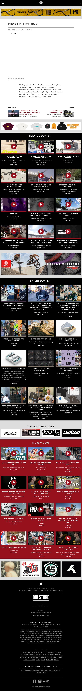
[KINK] (41, 12)
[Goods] (51, 433)
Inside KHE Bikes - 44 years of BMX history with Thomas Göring (41, 407)
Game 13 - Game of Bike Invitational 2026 (41, 493)
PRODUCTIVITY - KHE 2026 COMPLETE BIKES (41, 369)
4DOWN (56, 659)
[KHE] (71, 569)
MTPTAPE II (14, 214)
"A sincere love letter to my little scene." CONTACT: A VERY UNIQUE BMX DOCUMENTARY (68, 306)
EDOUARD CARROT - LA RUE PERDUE (68, 157)
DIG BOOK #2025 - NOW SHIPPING (68, 340)
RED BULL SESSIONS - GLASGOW (13, 548)
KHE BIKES (58, 654)
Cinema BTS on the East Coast (41, 520)
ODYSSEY (53, 656)
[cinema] (41, 264)
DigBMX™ (51, 589)
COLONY (55, 652)
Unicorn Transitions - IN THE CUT (14, 464)
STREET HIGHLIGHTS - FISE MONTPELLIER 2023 (41, 157)
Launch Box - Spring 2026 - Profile (41, 464)
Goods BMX (51, 669)
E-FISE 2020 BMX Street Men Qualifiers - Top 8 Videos (41, 242)
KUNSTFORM (26, 656)
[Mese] (10, 433)
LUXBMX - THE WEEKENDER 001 (56, 111)
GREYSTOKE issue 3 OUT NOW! (14, 369)
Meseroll (59, 669)
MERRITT (47, 656)
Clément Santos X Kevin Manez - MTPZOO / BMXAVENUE (41, 215)
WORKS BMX (49, 659)
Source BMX (49, 671)
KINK (21, 656)
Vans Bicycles (41, 672)
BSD (37, 652)
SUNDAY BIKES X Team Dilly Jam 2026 (68, 493)
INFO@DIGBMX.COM (43, 615)
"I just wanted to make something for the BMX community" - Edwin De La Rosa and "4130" (41, 306)
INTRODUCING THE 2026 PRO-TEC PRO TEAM (14, 340)
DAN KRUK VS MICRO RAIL (14, 519)
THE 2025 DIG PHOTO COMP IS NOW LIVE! (68, 369)
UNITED (38, 659)
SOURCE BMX (42, 658)
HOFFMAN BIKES (49, 654)
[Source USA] (30, 433)
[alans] (51, 569)
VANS (43, 659)
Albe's (21, 669)
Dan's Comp (36, 669)
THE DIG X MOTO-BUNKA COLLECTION (68, 407)
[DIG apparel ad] (41, 126)
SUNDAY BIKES (51, 658)
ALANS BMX (24, 652)
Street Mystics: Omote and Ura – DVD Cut (13, 493)
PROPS (22, 658)
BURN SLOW (43, 652)
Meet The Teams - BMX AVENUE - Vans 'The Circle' (14, 242)
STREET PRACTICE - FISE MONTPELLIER (68, 186)
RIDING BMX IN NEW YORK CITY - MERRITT (68, 464)
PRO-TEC (27, 658)
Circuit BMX (28, 669)
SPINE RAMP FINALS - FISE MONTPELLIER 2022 (41, 186)
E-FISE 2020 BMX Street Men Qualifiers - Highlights (68, 242)
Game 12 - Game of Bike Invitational (68, 548)
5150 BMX (44, 669)
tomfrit (41, 686)
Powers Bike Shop (26, 671)
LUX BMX (33, 656)
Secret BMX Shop (38, 671)
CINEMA (50, 652)
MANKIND (40, 656)
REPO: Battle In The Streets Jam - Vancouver (13, 407)
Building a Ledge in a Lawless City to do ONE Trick (68, 520)
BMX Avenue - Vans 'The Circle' (68, 215)
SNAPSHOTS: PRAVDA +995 (41, 339)
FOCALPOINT (39, 654)
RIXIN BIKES (34, 658)
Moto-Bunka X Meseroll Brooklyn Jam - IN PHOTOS (13, 304)
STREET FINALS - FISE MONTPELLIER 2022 (14, 186)
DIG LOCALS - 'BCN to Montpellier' (14, 157)
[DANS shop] (71, 433)
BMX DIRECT (31, 652)
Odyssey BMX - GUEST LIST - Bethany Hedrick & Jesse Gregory (29, 112)
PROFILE (59, 656)
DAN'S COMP (31, 654)
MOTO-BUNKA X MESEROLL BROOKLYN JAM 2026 (41, 548)
